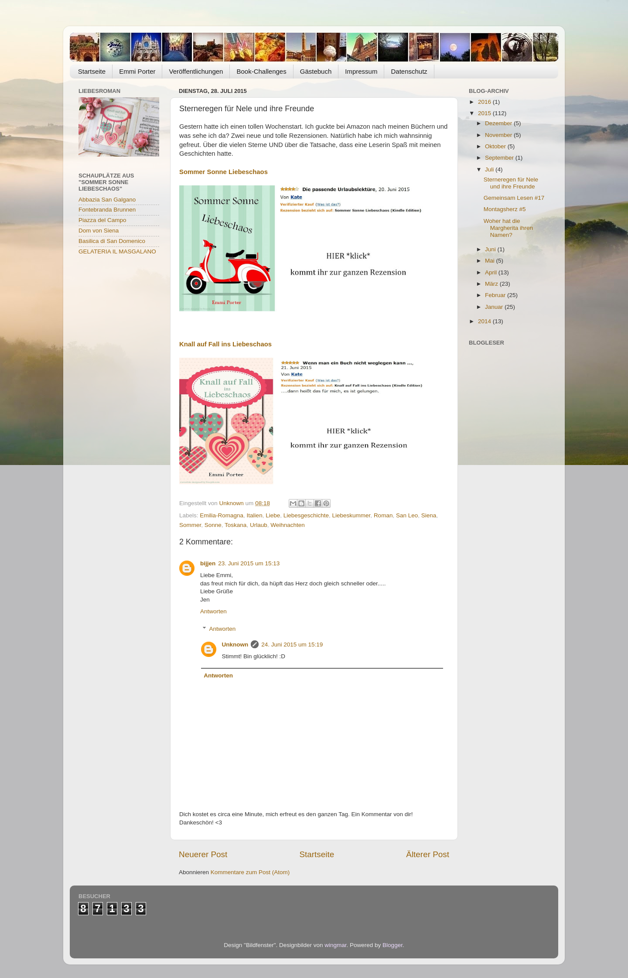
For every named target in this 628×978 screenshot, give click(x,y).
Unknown (235, 644)
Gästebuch (316, 71)
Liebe (273, 515)
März (492, 283)
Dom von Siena (98, 230)
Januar (495, 307)
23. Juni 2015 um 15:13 (249, 563)
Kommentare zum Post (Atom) (250, 872)
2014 (485, 321)
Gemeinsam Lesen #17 (514, 198)
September (500, 157)
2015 (485, 113)
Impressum (361, 71)
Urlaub (258, 525)
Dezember (499, 123)
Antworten (213, 611)
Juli (490, 169)
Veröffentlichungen (196, 71)
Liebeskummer (351, 515)
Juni (491, 249)
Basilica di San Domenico (111, 241)
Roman (383, 515)
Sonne (213, 525)
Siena (429, 515)
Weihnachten (287, 525)
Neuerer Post (203, 854)
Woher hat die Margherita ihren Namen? (508, 228)
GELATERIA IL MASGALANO (117, 251)
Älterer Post (427, 854)
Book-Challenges (261, 71)
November (499, 135)
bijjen (207, 563)
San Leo (407, 515)
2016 (485, 102)
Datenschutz (409, 71)
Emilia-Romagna (221, 515)
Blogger (392, 945)
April (491, 272)
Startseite (92, 71)
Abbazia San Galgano (107, 199)
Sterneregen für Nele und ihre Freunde (511, 183)
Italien (255, 515)
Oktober (496, 146)
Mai (490, 260)
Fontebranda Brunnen (107, 209)
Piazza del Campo (102, 220)
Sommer (190, 525)
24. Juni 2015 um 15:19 (292, 644)
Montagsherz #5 (505, 209)
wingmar (335, 945)
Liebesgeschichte (306, 515)
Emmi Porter (137, 71)
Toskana (235, 525)
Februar (496, 295)
